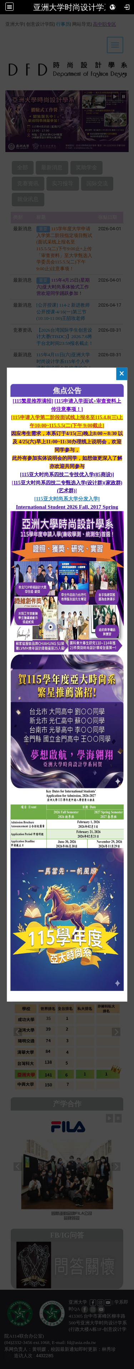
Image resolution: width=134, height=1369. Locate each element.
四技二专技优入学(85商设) (83, 474)
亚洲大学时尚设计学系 (72, 7)
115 (25, 474)
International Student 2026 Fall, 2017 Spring (67, 507)
